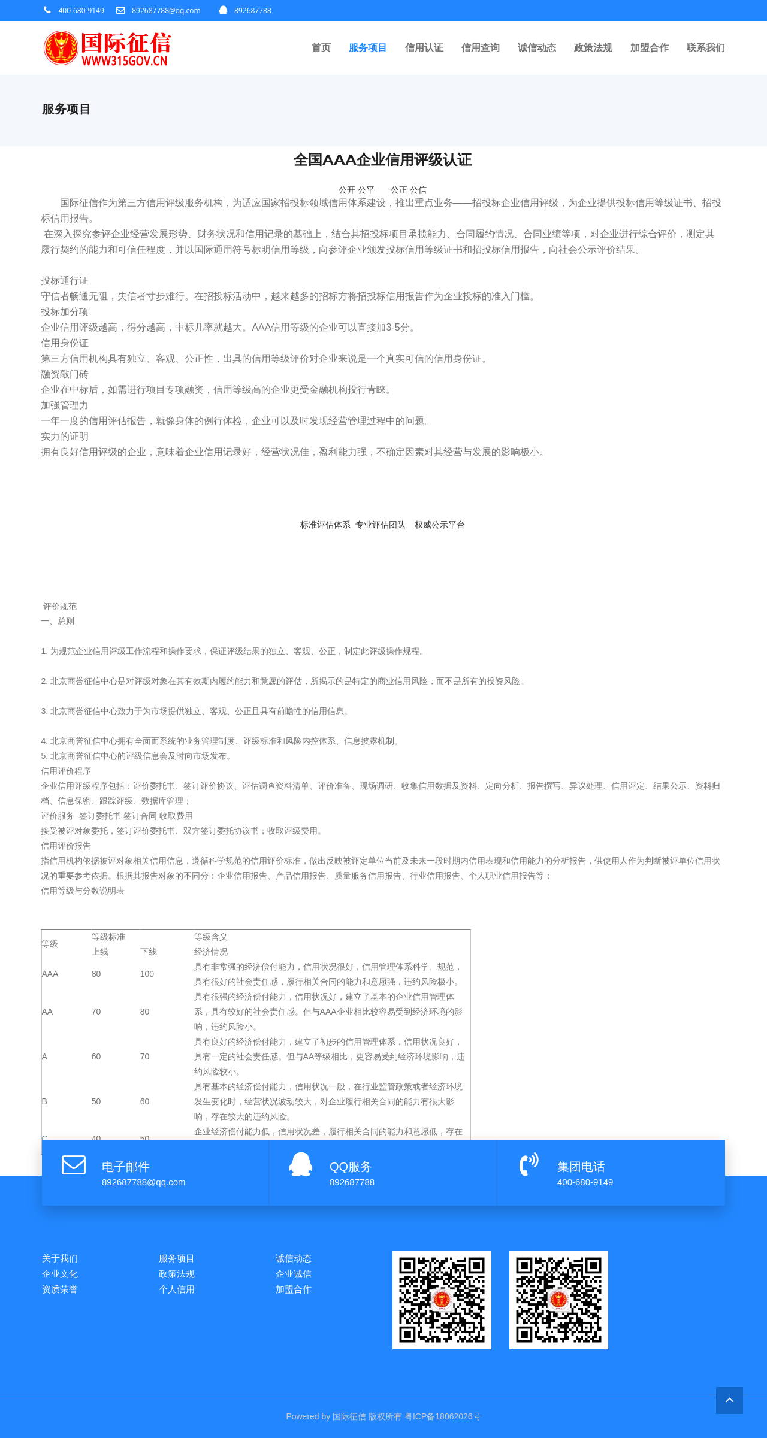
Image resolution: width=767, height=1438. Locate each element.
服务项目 (368, 47)
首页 (321, 47)
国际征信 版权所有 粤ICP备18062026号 (407, 1416)
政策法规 (593, 47)
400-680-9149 (81, 10)
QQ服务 (351, 1166)
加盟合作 (649, 47)
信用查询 (480, 47)
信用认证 (424, 47)
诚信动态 (537, 47)
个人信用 (177, 1289)
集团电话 (581, 1166)
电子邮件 (126, 1166)
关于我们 (60, 1258)
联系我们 (706, 47)
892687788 (252, 10)
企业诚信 (294, 1274)
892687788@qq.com (166, 10)
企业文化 (60, 1274)
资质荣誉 (60, 1289)
